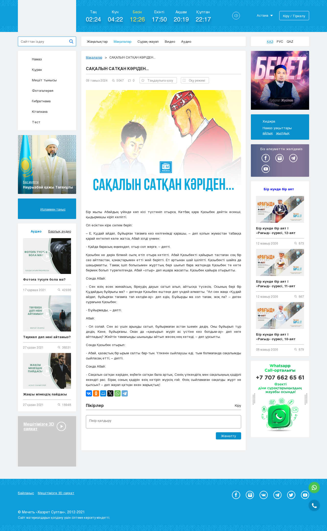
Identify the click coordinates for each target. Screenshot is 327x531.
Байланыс (26, 493)
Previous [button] (301, 56)
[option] (280, 81)
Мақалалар (122, 41)
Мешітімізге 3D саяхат (56, 493)
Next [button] (305, 56)
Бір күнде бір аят (279, 189)
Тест (31, 122)
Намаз (32, 59)
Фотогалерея (38, 90)
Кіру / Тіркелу (294, 16)
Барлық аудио (59, 231)
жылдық (282, 133)
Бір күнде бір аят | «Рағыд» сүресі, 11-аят (275, 283)
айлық (268, 133)
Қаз (270, 41)
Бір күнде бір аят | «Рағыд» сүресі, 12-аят (276, 230)
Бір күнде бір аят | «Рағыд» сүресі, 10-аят (276, 336)
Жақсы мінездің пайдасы (45, 394)
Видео (170, 41)
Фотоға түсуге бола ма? (44, 279)
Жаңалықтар (97, 41)
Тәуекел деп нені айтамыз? (47, 337)
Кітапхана (35, 111)
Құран (32, 70)
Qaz (290, 41)
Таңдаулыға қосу (157, 80)
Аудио (186, 41)
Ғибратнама (37, 101)
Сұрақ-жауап (148, 41)
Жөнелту (228, 436)
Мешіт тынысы (40, 80)
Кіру (238, 405)
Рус (280, 41)
